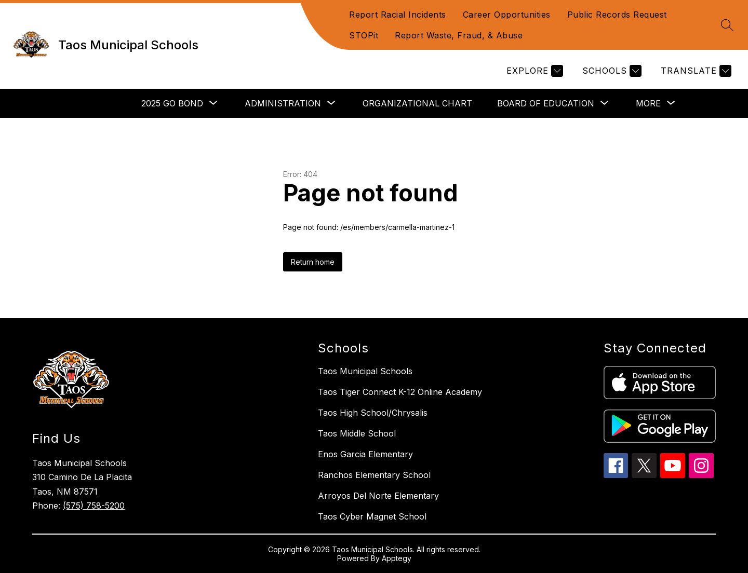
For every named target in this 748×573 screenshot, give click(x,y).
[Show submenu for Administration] (283, 103)
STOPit (363, 35)
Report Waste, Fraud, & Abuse (459, 35)
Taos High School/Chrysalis (373, 412)
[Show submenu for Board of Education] (545, 103)
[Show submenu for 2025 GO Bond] (172, 103)
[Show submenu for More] (648, 103)
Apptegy (396, 558)
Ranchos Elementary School (374, 475)
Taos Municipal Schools (365, 371)
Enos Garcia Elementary (365, 454)
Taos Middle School (357, 433)
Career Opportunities (507, 14)
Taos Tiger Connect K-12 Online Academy (400, 392)
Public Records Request (617, 14)
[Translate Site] (694, 70)
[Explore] (533, 70)
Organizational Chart (417, 103)
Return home (313, 261)
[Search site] (727, 25)
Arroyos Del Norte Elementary (378, 495)
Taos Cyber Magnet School (372, 516)
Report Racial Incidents (397, 14)
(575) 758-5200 (94, 505)
